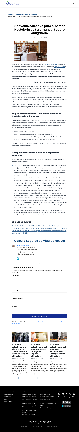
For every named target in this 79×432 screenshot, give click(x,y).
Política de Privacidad (52, 426)
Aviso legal (24, 426)
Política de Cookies (36, 426)
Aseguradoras (8, 402)
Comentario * (16, 276)
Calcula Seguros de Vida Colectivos (40, 241)
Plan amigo (7, 397)
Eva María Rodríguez (23, 246)
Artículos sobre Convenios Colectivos (26, 14)
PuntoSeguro (10, 14)
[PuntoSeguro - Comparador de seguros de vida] (12, 3)
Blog (5, 399)
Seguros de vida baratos (29, 397)
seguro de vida (59, 67)
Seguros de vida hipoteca (29, 404)
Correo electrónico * (18, 299)
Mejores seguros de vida (29, 394)
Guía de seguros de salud (47, 397)
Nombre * (15, 291)
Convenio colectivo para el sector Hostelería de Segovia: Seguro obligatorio (39, 351)
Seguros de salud (45, 394)
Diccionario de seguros (46, 408)
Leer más (15, 378)
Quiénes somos (8, 394)
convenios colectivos (50, 65)
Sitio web (15, 306)
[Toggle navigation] (72, 3)
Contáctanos (8, 404)
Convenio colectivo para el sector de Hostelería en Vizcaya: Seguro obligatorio (58, 351)
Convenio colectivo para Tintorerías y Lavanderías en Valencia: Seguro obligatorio (20, 351)
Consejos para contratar (29, 415)
